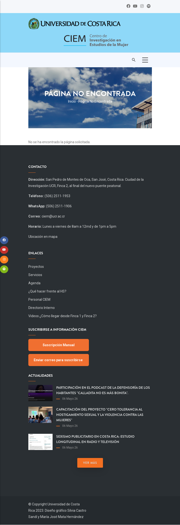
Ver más (90, 463)
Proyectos (36, 267)
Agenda (34, 283)
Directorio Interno (41, 308)
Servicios (35, 275)
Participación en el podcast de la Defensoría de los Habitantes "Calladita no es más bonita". (103, 390)
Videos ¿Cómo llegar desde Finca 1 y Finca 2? (62, 316)
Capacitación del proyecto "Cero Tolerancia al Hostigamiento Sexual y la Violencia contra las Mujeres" (99, 414)
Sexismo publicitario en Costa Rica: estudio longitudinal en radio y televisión (95, 439)
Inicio (72, 101)
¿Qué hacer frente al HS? (47, 291)
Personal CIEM (39, 299)
